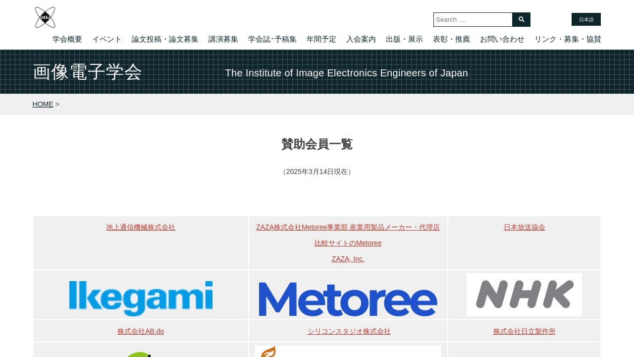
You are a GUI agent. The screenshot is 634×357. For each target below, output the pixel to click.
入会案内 (361, 39)
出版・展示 (404, 39)
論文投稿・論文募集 (165, 39)
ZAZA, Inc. (348, 259)
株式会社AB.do (140, 331)
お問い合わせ (502, 39)
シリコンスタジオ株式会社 (349, 331)
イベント (107, 39)
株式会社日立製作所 (524, 331)
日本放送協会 (524, 227)
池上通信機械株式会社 (140, 227)
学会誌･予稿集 (272, 39)
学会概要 (67, 39)
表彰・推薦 (451, 39)
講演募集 (223, 39)
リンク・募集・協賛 (567, 39)
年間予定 (321, 39)
